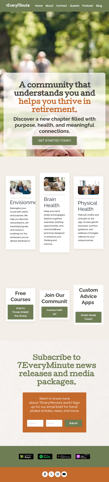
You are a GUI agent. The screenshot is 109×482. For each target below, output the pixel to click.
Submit (73, 423)
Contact (61, 5)
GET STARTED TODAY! (54, 140)
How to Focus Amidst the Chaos (20, 312)
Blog (99, 5)
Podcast (87, 5)
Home (39, 5)
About (49, 5)
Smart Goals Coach (88, 317)
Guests (74, 5)
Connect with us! (54, 312)
